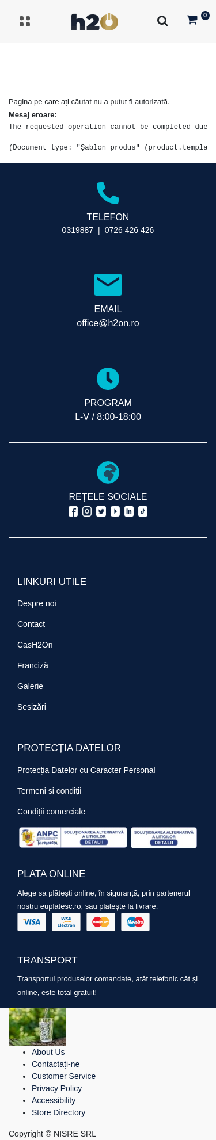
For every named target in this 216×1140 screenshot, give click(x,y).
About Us (48, 1052)
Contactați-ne (55, 1064)
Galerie (30, 686)
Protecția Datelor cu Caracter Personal (86, 770)
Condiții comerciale (51, 811)
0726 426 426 (129, 230)
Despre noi (36, 603)
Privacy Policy (57, 1088)
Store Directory (58, 1112)
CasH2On (34, 644)
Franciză (32, 665)
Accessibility (53, 1100)
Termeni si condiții (49, 790)
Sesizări (31, 706)
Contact (31, 624)
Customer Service (64, 1076)
